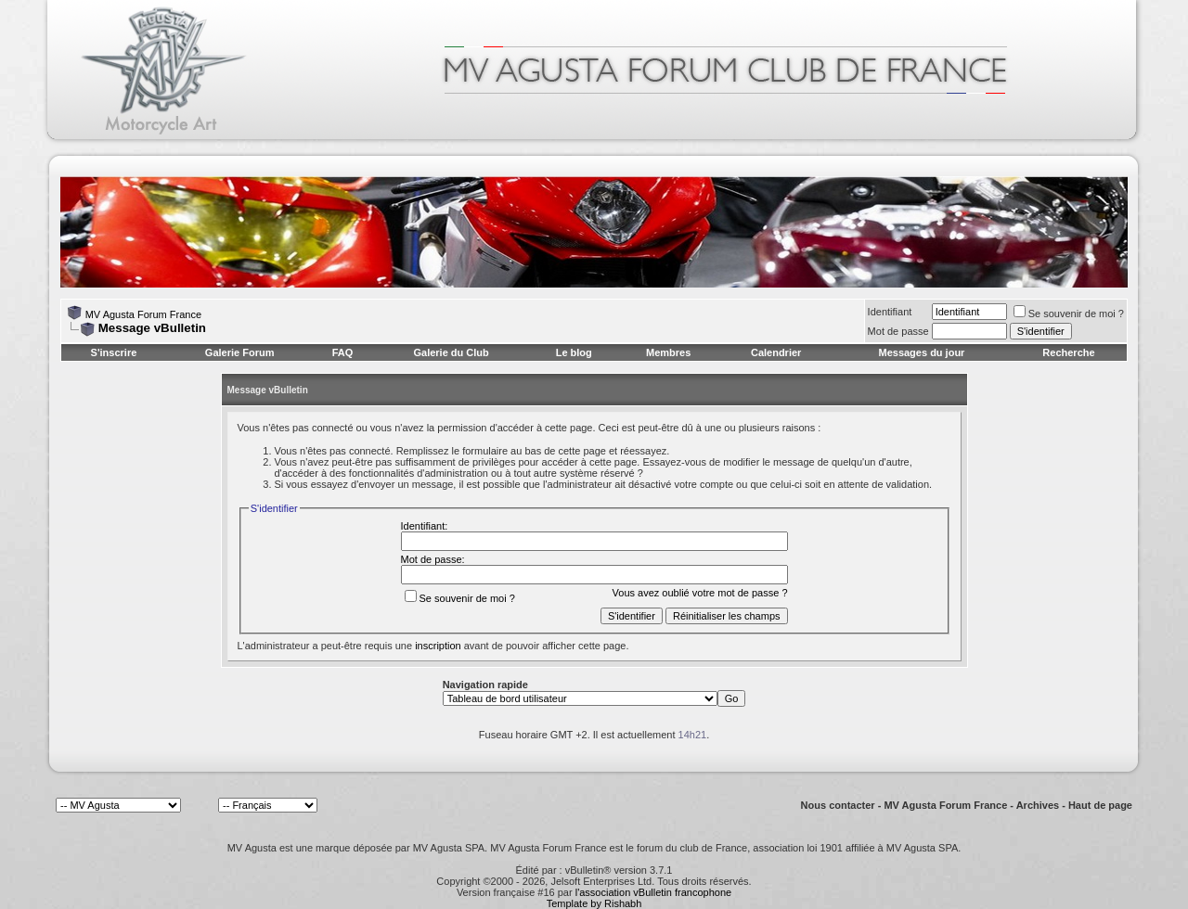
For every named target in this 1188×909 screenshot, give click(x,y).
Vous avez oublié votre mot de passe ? (700, 592)
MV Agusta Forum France (143, 314)
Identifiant (890, 311)
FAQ (343, 352)
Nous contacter (838, 805)
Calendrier (776, 352)
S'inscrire (114, 352)
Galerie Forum (240, 352)
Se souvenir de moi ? (1069, 313)
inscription (438, 645)
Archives (1037, 805)
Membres (668, 352)
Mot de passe (898, 331)
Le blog (574, 352)
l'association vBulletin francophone (653, 892)
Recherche (1068, 352)
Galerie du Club (450, 352)
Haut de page (1100, 805)
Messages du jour (921, 352)
